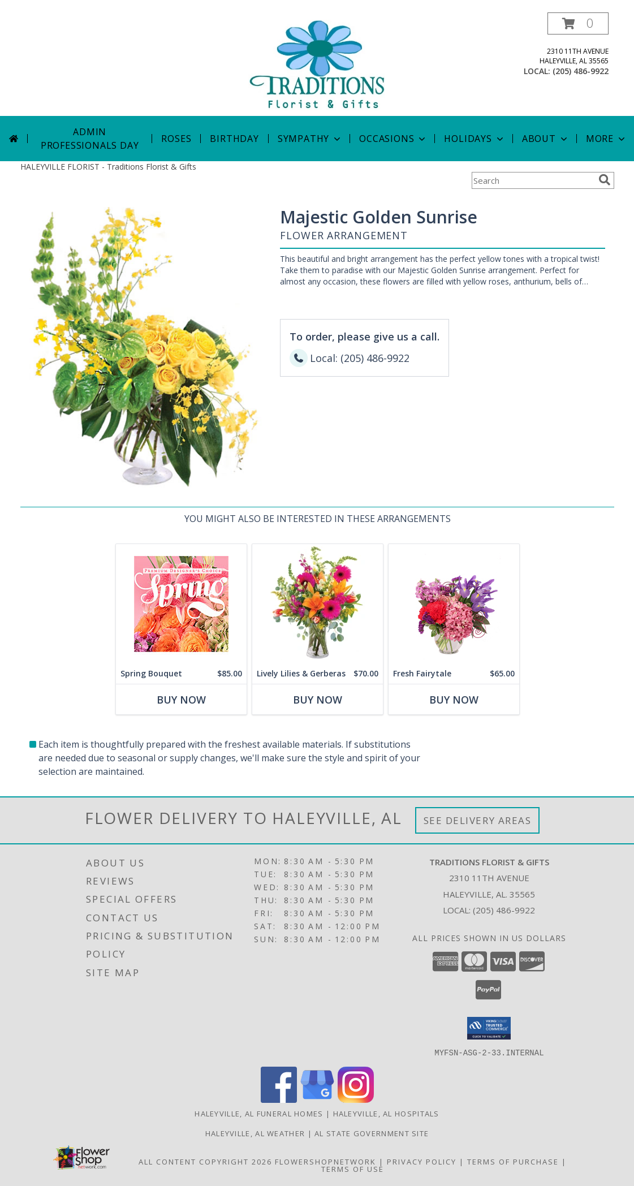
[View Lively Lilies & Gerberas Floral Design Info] (317, 603)
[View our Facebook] (279, 1099)
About (546, 138)
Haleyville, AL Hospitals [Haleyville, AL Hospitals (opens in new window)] (386, 1113)
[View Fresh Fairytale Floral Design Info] (453, 603)
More (606, 138)
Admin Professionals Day (90, 139)
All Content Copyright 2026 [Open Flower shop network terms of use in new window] (205, 1161)
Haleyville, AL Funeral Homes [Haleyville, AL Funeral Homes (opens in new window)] (259, 1113)
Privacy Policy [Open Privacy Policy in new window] (421, 1161)
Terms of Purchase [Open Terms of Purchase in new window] (513, 1161)
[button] (578, 23)
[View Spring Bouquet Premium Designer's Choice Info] (180, 603)
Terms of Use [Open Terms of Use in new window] (352, 1168)
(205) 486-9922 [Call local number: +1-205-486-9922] (581, 71)
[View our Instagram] (356, 1099)
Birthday (234, 138)
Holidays (474, 138)
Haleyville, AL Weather (255, 1133)
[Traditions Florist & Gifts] (316, 64)
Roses (176, 138)
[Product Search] (532, 180)
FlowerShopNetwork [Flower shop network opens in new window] (325, 1161)
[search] (605, 180)
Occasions (393, 138)
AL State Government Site (371, 1133)
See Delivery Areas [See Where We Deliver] (478, 820)
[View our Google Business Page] (317, 1099)
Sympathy (310, 138)
